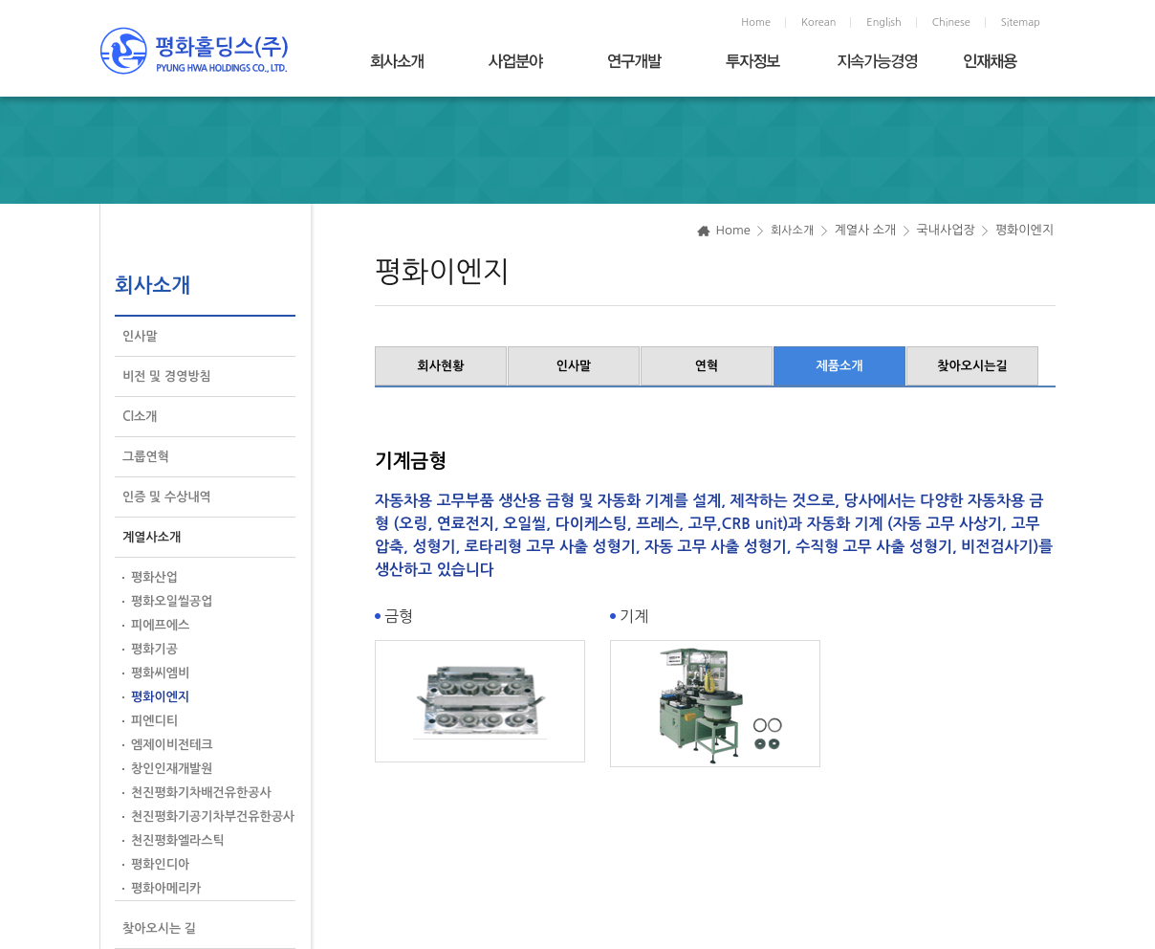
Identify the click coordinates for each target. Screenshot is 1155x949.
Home (756, 22)
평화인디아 (160, 864)
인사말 (140, 336)
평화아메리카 (166, 888)
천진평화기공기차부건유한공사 (212, 816)
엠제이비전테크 (172, 745)
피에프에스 (160, 625)
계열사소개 (151, 537)
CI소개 (139, 416)
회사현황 (441, 366)
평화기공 (154, 649)
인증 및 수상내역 (166, 497)
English (883, 22)
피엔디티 (154, 721)
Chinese (951, 22)
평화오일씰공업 (172, 601)
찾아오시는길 (972, 366)
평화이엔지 (160, 697)
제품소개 (840, 366)
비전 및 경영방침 (166, 376)
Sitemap (1020, 22)
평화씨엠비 (160, 673)
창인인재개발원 (172, 768)
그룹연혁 (145, 457)
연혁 (706, 366)
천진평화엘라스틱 (178, 840)
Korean (818, 22)
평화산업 (154, 577)
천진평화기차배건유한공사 (201, 792)
